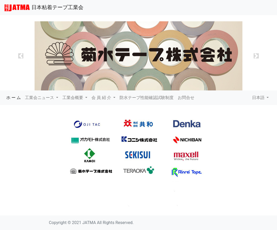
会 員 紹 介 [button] (101, 97)
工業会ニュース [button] (40, 97)
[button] (21, 56)
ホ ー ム (14, 97)
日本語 (259, 97)
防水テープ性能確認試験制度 (147, 97)
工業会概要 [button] (73, 97)
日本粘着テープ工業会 (43, 8)
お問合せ (186, 97)
